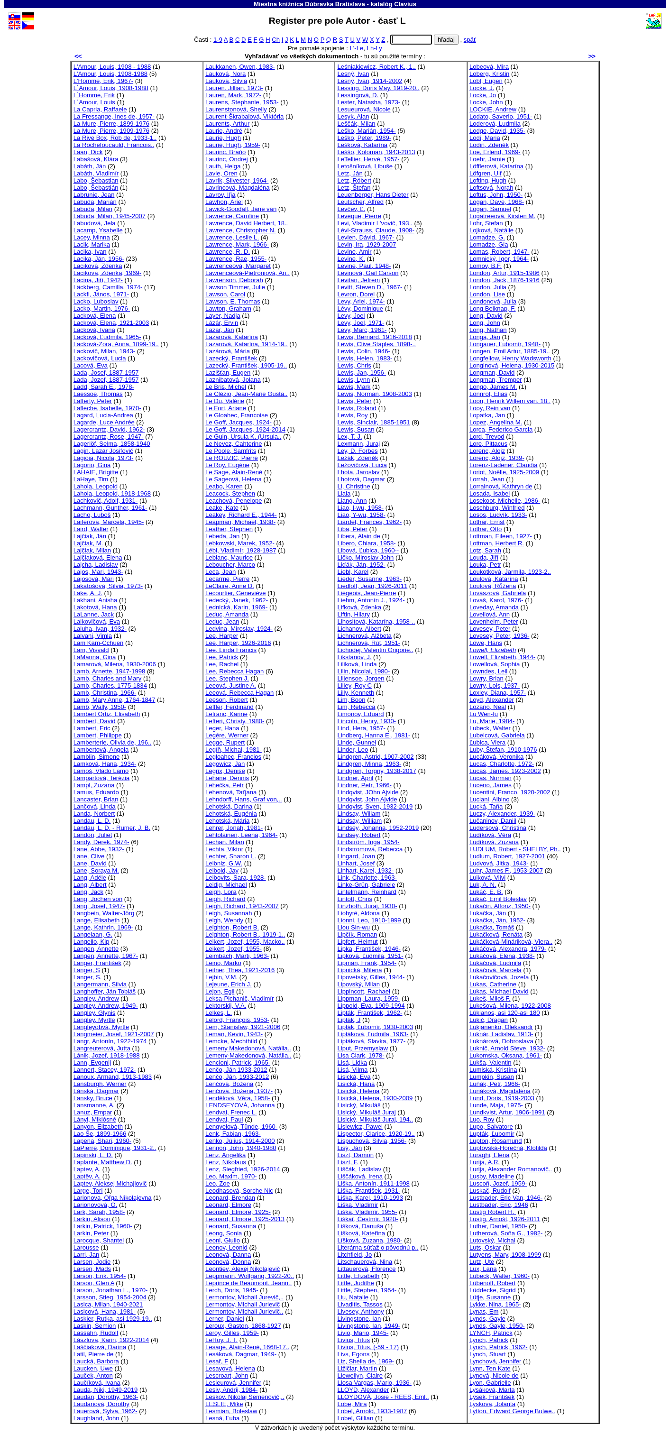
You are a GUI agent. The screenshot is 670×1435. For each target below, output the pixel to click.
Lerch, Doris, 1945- (231, 1290)
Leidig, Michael (226, 884)
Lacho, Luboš (92, 514)
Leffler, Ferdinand (229, 706)
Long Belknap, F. (492, 308)
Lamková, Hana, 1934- (105, 763)
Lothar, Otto (485, 529)
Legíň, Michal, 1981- (233, 749)
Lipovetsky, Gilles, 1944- (370, 977)
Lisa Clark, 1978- (360, 1055)
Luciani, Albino (489, 799)
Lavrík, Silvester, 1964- (236, 180)
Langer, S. (87, 977)
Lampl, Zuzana (94, 785)
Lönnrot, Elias (488, 393)
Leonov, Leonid (226, 1247)
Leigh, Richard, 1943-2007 (242, 906)
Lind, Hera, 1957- (361, 728)
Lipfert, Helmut (357, 941)
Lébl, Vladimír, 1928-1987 (240, 550)
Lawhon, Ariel (224, 201)
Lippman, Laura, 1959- (368, 998)
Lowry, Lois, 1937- (494, 685)
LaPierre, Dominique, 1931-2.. (114, 1147)
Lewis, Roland (356, 408)
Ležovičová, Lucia (361, 465)
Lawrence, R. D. (227, 251)
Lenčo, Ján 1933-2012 (236, 1069)
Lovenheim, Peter (493, 621)
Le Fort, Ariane (225, 408)
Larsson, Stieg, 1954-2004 (110, 1297)
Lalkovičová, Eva (96, 621)
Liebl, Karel (352, 571)
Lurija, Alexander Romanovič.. (510, 1169)
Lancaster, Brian (96, 799)
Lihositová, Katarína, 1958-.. (376, 621)
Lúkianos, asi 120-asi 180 (504, 1012)
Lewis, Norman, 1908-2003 (374, 393)
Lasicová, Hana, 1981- (104, 1311)
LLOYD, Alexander (363, 1389)
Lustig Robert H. (492, 1211)
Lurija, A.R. (484, 1162)
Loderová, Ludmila (495, 123)
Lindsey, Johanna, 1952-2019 (378, 827)
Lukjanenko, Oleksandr (501, 1026)
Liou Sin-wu (353, 927)
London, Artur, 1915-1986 (504, 272)
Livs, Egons (353, 1354)
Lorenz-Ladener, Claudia (503, 465)
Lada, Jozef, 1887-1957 (106, 379)
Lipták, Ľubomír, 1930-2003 (375, 1026)
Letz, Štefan (353, 187)
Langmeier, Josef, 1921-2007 (113, 1034)
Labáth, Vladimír (96, 173)
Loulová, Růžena (492, 585)
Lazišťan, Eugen (227, 372)
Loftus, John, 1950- (496, 194)
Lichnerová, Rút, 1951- (368, 642)
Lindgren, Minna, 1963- (369, 763)
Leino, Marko (223, 962)
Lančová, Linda (94, 806)
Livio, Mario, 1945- (362, 1332)
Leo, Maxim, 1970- (231, 1176)
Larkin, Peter (91, 1233)
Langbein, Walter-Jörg (104, 913)
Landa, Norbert (94, 813)
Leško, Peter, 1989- (364, 137)
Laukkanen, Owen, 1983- (240, 66)
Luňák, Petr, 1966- (494, 1083)
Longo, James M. (493, 386)
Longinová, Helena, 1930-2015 (511, 365)
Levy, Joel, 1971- (360, 322)
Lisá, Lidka (352, 1062)
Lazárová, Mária (227, 351)
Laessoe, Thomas (98, 393)
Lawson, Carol (225, 294)
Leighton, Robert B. (232, 927)
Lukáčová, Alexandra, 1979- (508, 948)
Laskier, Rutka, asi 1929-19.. (112, 1318)
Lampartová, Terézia (101, 778)
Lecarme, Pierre (227, 578)
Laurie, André (223, 130)
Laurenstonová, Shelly (236, 109)
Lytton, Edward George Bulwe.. (512, 1411)
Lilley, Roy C (354, 685)
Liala (343, 493)
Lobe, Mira (352, 1403)
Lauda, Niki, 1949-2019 (105, 1389)
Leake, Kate (222, 507)
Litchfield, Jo (354, 1254)
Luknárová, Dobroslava (501, 1041)
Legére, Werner (226, 735)
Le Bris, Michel (225, 386)
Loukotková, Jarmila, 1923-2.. (510, 571)
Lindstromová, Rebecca (370, 849)
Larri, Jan (86, 1254)
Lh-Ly (374, 48)
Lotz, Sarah (485, 550)
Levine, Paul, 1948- (364, 265)
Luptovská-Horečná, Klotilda (508, 1147)
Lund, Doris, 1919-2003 (501, 1098)
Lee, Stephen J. (227, 678)
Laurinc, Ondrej (226, 159)
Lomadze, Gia (488, 244)
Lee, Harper (221, 635)
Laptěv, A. (87, 1176)
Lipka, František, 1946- (368, 948)
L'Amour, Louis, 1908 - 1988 (112, 66)
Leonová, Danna (228, 1254)
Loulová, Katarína (493, 578)
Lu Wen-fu (483, 714)
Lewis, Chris (354, 365)
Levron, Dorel (356, 294)
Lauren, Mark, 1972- (233, 95)
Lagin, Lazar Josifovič (103, 450)
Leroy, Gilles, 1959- (232, 1332)
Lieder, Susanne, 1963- (369, 578)
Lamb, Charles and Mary (107, 678)
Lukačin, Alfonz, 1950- (500, 906)
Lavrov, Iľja (220, 194)
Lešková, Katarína (362, 144)
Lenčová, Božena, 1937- (239, 1091)
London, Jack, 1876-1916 (504, 280)
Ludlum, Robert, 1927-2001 (507, 856)
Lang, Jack (88, 891)
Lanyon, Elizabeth (98, 1126)
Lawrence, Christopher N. (240, 230)
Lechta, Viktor (224, 849)
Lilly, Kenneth (355, 692)
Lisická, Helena (358, 1091)
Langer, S (86, 970)
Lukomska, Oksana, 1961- (505, 1055)
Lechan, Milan (224, 842)
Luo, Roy (481, 1119)
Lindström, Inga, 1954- (368, 842)
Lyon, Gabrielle (490, 1382)
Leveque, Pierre (359, 216)
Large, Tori (88, 1190)
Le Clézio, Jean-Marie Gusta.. (246, 393)
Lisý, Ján (349, 1147)
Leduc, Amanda (226, 614)
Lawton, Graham (228, 308)
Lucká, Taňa (486, 806)
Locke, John (486, 102)
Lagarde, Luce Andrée (104, 422)
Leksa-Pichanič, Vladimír (239, 998)
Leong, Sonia (223, 1233)
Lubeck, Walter (490, 728)
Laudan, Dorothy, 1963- (105, 1396)
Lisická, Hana (356, 1083)
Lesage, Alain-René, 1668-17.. (247, 1347)
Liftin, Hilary (353, 614)
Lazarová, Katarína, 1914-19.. (246, 344)
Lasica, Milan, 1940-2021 (108, 1304)
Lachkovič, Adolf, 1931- (105, 500)
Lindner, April (355, 778)
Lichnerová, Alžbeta (364, 635)
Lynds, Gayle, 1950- (497, 1325)
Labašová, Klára (96, 159)
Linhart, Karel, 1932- (365, 870)
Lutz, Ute (481, 1261)
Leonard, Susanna (230, 1226)
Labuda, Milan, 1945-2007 (109, 216)
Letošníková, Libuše (365, 166)
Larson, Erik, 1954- (99, 1275)
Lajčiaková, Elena (97, 557)
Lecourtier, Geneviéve (235, 593)
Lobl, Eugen (486, 80)
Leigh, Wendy (224, 920)
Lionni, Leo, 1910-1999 (369, 920)
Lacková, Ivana (94, 329)
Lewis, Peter (354, 401)
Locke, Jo (482, 95)
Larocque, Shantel (98, 1240)
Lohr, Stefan (486, 223)
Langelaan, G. (92, 934)
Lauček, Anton (93, 1375)
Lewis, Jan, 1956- (361, 372)
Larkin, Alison (91, 1219)
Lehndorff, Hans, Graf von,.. (243, 799)
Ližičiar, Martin (357, 1368)
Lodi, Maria (484, 137)
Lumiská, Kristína (493, 1069)
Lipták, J (348, 1019)
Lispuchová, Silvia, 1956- (371, 1140)
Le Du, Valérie (224, 401)
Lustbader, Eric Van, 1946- (505, 1197)
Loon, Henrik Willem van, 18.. (510, 401)
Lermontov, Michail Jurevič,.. (244, 1297)
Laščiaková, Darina (100, 1347)
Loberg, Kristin (489, 73)
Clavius (405, 4)
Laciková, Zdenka (97, 265)
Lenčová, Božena (229, 1083)
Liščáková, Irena (359, 1176)
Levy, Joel (351, 315)
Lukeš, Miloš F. (490, 998)
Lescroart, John (226, 1375)
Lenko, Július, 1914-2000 (240, 1140)
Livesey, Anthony (360, 1311)
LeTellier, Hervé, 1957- (368, 159)
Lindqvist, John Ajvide (367, 799)
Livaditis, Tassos (359, 1304)
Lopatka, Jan (487, 415)
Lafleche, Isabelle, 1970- (107, 408)
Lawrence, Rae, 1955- (235, 258)
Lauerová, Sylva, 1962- (105, 1411)
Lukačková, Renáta (496, 934)
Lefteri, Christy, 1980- (234, 721)
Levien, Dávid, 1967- (365, 237)
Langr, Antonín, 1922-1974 (110, 1041)
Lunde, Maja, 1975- (496, 1105)
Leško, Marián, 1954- (366, 130)
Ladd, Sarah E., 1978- (103, 386)
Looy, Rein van (489, 408)
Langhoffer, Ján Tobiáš (104, 991)
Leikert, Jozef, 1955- (233, 948)
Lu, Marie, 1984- (491, 721)
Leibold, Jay (222, 870)
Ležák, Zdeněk (357, 457)
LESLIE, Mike (224, 1403)
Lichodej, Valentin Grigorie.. (375, 649)
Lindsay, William (359, 820)
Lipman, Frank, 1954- (366, 962)
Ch (276, 39)
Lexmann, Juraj (358, 443)
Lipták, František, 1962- (369, 1012)
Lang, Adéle (89, 877)
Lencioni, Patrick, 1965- (237, 1062)
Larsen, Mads (92, 1268)
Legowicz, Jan (225, 763)
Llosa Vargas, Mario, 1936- (374, 1382)
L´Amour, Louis (94, 102)
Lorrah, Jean (487, 479)
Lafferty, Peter (92, 401)
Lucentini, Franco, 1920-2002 (510, 792)
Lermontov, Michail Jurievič (242, 1304)
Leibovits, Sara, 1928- (235, 877)
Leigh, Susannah (228, 913)
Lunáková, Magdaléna (500, 1091)
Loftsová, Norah (491, 187)
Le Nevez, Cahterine (233, 443)
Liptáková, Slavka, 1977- (371, 1041)
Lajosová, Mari (93, 578)
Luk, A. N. (482, 884)
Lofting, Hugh (487, 180)
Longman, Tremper (495, 379)
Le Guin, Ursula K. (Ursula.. (243, 436)
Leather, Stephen (229, 529)
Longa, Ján (484, 336)
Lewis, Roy (352, 415)
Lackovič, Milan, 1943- (104, 351)
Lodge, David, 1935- (497, 130)
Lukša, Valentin (490, 1062)
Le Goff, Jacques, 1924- (238, 422)
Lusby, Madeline (491, 1176)
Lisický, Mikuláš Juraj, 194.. (375, 1119)
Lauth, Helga (222, 166)
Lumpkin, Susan (491, 1076)
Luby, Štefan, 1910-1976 (503, 749)
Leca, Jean (220, 571)
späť (470, 39)
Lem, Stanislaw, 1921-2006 (242, 1026)
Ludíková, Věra (490, 834)
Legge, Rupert (225, 742)
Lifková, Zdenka (359, 607)
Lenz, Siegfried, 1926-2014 (242, 1169)
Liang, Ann (352, 500)
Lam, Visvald (91, 649)
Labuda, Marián (95, 201)
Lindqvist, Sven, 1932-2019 (375, 806)
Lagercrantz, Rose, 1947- (108, 436)
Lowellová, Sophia (494, 664)
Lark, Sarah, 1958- (99, 1211)
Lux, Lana (483, 1268)
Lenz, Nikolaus (225, 1162)
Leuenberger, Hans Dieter (372, 194)
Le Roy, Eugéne (227, 465)
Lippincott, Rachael (363, 991)
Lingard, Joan (356, 856)
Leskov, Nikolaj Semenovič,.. (245, 1396)
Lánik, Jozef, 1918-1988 (106, 1055)
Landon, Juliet (92, 834)
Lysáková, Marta (492, 1389)
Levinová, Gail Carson (367, 272)
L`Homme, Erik (94, 95)
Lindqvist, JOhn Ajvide (367, 792)
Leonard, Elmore (228, 1204)
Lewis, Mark (353, 386)
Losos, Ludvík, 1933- (498, 514)
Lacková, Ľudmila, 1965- (107, 336)
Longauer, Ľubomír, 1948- (505, 344)
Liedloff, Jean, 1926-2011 (372, 585)
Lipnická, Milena (359, 970)
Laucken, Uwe (93, 1368)
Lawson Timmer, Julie (235, 287)
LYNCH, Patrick (491, 1332)
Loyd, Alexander (491, 699)
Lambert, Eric (91, 728)
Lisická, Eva (353, 1076)
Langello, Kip (91, 941)
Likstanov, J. (354, 657)
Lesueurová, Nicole (363, 109)
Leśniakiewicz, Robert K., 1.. (376, 66)
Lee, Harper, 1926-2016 (238, 642)
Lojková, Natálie (491, 230)
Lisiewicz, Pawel (359, 1126)
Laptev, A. (87, 1169)
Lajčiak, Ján (89, 536)
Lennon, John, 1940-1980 (240, 1147)
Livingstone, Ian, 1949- (368, 1325)
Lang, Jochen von (98, 898)
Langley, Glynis (94, 1012)
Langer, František (97, 962)
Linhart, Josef (356, 863)
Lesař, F (216, 1361)
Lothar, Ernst (487, 521)
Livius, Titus (353, 1339)
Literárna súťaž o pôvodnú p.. (377, 1247)
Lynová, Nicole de (494, 1375)
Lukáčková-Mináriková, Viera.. (510, 941)
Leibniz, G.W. (223, 863)
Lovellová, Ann (489, 614)
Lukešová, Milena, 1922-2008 (510, 1005)
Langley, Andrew (96, 998)
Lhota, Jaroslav (358, 472)
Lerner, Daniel (224, 1318)
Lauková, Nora (225, 73)
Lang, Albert (90, 884)
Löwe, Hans (485, 642)
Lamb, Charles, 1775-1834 (110, 685)
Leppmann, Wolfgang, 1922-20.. (249, 1275)
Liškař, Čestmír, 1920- (367, 1219)
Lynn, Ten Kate (490, 1368)
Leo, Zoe (217, 1183)
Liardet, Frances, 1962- (369, 521)
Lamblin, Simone (96, 756)
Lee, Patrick (221, 657)
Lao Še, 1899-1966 (100, 1133)
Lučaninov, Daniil (492, 820)
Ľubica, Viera (487, 742)
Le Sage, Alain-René (233, 472)
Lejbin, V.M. (221, 977)
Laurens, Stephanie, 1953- (242, 102)
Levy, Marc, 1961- (361, 329)
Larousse (86, 1247)
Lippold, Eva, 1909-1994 (370, 1005)
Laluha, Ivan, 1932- (100, 628)
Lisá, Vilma (352, 1069)
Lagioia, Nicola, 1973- (103, 457)
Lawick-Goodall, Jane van (240, 208)
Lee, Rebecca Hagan (234, 671)
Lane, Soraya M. (96, 870)
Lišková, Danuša (360, 1226)
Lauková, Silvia (226, 80)
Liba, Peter (352, 529)
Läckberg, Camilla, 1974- (108, 287)
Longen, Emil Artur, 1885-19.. (509, 351)
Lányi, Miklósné (94, 1119)
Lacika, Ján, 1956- (98, 258)
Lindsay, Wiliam (358, 813)
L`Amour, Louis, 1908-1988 (110, 88)
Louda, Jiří (483, 557)
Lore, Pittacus (488, 443)
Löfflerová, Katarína (496, 166)
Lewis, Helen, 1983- (364, 358)
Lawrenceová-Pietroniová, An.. (247, 272)
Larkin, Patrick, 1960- (102, 1226)
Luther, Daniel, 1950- (498, 1226)
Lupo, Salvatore (491, 1126)
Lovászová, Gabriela (497, 593)
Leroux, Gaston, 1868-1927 (243, 1325)
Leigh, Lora (221, 891)
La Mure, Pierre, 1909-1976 (111, 130)
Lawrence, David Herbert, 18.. (246, 223)
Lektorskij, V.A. (225, 1005)
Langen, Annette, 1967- (105, 955)
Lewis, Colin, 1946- (363, 351)
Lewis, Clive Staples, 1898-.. (376, 344)
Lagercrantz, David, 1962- (109, 429)
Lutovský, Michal (492, 1240)
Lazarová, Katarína (231, 336)
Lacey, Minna (91, 237)
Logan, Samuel (490, 208)
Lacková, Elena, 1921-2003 (111, 322)
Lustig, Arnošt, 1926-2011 (504, 1219)
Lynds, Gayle (487, 1318)
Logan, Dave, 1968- (496, 201)
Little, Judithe (355, 1283)
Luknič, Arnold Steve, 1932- (507, 1048)
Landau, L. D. (92, 820)
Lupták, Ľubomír (491, 1133)
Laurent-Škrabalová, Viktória (244, 116)
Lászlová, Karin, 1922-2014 (111, 1339)
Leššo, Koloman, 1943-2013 (376, 152)
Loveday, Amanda (494, 607)
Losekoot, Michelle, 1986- (504, 500)
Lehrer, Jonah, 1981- (234, 827)
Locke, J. (481, 88)
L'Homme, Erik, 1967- (103, 80)
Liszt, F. (347, 1162)
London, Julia (487, 287)
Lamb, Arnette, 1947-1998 (109, 671)
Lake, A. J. (87, 593)
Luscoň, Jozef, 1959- (498, 1183)
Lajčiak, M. (88, 543)
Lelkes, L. (218, 1012)
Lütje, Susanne (490, 1297)
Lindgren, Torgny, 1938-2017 (376, 770)
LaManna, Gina (94, 657)
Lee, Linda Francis (231, 649)
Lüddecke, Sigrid (492, 1290)
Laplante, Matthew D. (102, 1162)
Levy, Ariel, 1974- (361, 301)
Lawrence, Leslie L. (232, 237)
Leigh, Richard (225, 898)
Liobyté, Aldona (358, 913)
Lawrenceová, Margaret (238, 265)
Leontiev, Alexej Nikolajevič (242, 1268)
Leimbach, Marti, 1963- (237, 955)
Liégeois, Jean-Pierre (366, 593)
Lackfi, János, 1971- (101, 294)
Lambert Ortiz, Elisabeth (106, 714)
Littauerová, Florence (366, 1268)
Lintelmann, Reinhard (366, 891)
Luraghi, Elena (489, 1155)
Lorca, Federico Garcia (500, 429)
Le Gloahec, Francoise (236, 415)
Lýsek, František (491, 1396)
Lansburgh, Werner (100, 1083)
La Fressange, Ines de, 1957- (114, 116)
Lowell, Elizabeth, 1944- (502, 657)
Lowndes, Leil (488, 671)
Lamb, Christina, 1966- (105, 692)
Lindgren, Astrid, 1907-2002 (375, 756)
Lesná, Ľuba (222, 1418)
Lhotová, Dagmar (361, 479)
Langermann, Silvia (100, 984)
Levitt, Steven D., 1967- (369, 287)
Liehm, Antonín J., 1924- (370, 600)
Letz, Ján (349, 173)
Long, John (484, 322)
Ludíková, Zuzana (494, 842)
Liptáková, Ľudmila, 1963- (372, 1034)
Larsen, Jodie (92, 1261)
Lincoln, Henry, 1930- (366, 721)
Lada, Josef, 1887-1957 (106, 372)
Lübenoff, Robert (492, 1283)
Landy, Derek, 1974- (101, 842)
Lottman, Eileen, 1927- (500, 536)
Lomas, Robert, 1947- (499, 251)
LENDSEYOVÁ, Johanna (240, 1105)
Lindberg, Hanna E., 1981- (373, 735)
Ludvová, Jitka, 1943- (499, 863)
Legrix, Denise (225, 770)
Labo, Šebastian (96, 180)
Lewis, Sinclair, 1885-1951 (373, 422)
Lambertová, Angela (101, 749)
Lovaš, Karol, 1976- (496, 600)
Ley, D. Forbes (357, 450)
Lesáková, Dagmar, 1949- (240, 1354)
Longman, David (491, 372)
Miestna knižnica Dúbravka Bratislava (309, 4)
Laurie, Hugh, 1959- (232, 144)
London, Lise (487, 294)
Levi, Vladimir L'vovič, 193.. (374, 223)
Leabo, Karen (224, 486)
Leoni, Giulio (222, 1240)
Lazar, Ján (219, 329)
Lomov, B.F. (485, 265)
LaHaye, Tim (91, 479)
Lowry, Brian (486, 678)
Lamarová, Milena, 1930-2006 (114, 664)
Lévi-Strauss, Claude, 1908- (375, 230)
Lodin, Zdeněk (489, 144)
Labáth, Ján (89, 166)
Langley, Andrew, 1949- (105, 1005)
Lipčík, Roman (357, 934)
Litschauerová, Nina (364, 1261)
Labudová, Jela (94, 223)
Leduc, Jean (222, 621)
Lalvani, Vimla (92, 635)
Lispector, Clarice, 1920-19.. (375, 1133)
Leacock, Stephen (230, 493)
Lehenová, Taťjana (231, 792)
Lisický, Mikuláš (358, 1105)
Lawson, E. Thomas (232, 301)
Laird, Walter (91, 529)
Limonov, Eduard (360, 714)
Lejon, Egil (219, 991)
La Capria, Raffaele (100, 109)
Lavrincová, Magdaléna (237, 187)
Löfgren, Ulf (485, 173)
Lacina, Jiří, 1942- (98, 280)
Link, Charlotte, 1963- (366, 877)
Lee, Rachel (222, 664)
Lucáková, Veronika (496, 756)
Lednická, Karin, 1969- (236, 607)
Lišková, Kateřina (361, 1233)
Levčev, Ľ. (351, 208)
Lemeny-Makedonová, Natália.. (248, 1055)
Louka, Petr (485, 564)
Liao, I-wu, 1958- (360, 507)
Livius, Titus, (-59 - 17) (368, 1347)
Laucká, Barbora (96, 1361)
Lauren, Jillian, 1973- (234, 88)
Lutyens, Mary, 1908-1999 (505, 1254)
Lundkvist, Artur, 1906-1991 (507, 1112)
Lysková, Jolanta (492, 1403)
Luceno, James (490, 785)
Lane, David (90, 863)
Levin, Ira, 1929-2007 (366, 244)
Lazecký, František (231, 358)
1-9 (217, 39)
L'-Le (357, 48)
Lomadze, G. (487, 237)
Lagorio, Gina (92, 465)
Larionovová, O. (95, 1204)
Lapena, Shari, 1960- (102, 1140)
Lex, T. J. (349, 436)
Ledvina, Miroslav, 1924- (239, 628)
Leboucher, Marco (230, 564)
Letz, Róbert (354, 180)
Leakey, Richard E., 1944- (241, 514)
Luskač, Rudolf (490, 1190)
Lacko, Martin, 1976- (101, 308)
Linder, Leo (352, 749)
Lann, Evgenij (92, 1062)
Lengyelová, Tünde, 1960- (241, 1126)
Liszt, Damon (355, 1155)
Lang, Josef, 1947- (99, 906)
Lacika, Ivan (90, 251)
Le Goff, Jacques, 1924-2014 (245, 429)
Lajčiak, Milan (92, 550)
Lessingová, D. (357, 95)
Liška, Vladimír (357, 1204)
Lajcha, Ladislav (95, 564)
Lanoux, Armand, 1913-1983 (112, 1076)
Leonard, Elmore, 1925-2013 (245, 1219)
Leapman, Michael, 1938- (240, 521)
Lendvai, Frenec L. (231, 1112)
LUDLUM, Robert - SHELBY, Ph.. (515, 849)
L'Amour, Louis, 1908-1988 (110, 73)
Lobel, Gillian (355, 1418)
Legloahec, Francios (233, 756)
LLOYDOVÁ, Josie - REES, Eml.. (383, 1396)
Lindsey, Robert (358, 834)
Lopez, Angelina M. (496, 422)
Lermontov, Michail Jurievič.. (244, 1311)
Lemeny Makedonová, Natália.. (248, 1048)
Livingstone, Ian (359, 1318)
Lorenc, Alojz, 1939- (496, 457)
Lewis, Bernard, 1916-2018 (374, 336)
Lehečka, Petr (224, 785)
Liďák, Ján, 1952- (361, 564)
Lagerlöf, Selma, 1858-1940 (111, 443)
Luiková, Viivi (487, 877)
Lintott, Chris (354, 898)
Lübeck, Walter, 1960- (499, 1275)
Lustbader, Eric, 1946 (498, 1204)
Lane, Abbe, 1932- (98, 849)
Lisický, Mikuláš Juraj (366, 1112)
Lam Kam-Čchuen (98, 642)
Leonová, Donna (228, 1261)
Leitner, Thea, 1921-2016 (240, 970)
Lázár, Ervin (221, 322)
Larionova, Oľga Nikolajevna (112, 1197)
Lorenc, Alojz (487, 450)
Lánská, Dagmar (96, 1091)
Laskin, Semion (94, 1325)
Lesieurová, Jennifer (233, 1382)
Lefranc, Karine (226, 714)
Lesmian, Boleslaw (231, 1411)
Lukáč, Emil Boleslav (498, 898)
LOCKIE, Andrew (492, 109)
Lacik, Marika (91, 244)
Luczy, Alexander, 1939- (502, 813)
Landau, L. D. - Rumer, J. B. (111, 827)
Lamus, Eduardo (96, 792)
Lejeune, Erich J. (228, 984)
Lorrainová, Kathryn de (500, 486)
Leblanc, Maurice (229, 557)
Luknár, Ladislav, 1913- (501, 1034)
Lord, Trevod (487, 436)
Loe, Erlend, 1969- (495, 152)
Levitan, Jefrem (358, 280)
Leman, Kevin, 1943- (234, 1034)
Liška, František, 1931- (368, 1190)
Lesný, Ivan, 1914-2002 (369, 80)
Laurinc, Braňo (225, 152)
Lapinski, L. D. (93, 1155)
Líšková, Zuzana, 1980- (369, 1240)
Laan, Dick (88, 152)
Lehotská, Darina (228, 806)
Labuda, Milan (92, 208)
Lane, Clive (89, 856)
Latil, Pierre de (93, 1354)
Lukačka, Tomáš (491, 927)
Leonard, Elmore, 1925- (238, 1211)
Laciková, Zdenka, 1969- (107, 272)
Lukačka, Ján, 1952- (497, 920)
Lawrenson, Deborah (234, 280)
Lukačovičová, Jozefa (499, 977)
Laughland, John (96, 1418)
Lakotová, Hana (95, 607)
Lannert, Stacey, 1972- (104, 1069)
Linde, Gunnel (356, 742)
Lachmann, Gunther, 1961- (110, 507)
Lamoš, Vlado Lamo (101, 770)
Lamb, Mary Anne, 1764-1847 (114, 699)
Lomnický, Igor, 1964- (499, 258)
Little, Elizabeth (358, 1275)
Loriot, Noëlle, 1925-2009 (504, 472)
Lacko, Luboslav (96, 301)
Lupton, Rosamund (495, 1140)
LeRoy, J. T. (221, 1339)
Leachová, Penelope (233, 500)
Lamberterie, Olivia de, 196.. (112, 742)
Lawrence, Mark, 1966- (237, 244)
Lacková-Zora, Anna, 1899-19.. (116, 344)
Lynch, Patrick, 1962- (498, 1347)
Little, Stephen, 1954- (366, 1290)
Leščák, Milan (356, 123)
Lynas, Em (483, 1311)
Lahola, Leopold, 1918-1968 (112, 493)
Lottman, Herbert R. (496, 543)
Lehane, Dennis (227, 778)
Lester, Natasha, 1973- (368, 102)
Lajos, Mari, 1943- (98, 571)
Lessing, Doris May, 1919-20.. (378, 88)
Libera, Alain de (358, 536)
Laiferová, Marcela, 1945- (108, 521)
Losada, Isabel (489, 493)
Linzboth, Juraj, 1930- (367, 906)
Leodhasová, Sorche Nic (239, 1190)
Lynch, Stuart (487, 1354)
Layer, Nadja (222, 315)
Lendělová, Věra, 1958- (237, 1098)
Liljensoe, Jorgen (360, 678)
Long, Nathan (488, 329)
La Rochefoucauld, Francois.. (114, 144)
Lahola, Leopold (95, 486)
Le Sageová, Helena (233, 479)
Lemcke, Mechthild (231, 1041)
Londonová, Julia (492, 301)
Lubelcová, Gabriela (497, 735)
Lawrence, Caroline (232, 216)
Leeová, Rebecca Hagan (239, 692)
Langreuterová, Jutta (101, 1048)
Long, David (486, 315)
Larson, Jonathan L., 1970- (110, 1290)
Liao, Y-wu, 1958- (361, 514)
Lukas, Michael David (499, 991)
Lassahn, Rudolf (96, 1332)
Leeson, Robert (226, 699)
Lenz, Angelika (225, 1155)
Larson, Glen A (93, 1283)
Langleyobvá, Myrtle (101, 1026)
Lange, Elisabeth (96, 920)
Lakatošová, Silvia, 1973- (108, 585)
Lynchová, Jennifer (495, 1361)
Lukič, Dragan (488, 1019)
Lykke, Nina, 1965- (495, 1304)
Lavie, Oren (221, 173)
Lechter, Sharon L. (230, 856)
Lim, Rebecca (356, 706)
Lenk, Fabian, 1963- (233, 1133)
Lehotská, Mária (227, 820)
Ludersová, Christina (497, 827)
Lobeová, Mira (489, 66)
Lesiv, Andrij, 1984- (231, 1389)
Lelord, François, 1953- (237, 1019)
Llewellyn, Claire (359, 1375)
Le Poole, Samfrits (230, 450)
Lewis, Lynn (353, 379)
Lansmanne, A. (94, 1105)
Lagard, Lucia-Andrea (103, 415)
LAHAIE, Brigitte (96, 472)
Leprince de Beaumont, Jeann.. (248, 1283)
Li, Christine (353, 486)
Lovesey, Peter (489, 628)
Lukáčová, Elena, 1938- (502, 955)
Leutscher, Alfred (360, 201)
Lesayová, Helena (230, 1368)
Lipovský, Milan (358, 984)
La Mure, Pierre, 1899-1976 (111, 123)
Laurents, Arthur (227, 123)
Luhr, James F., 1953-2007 (506, 870)
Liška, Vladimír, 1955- (367, 1211)
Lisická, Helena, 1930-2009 (375, 1098)
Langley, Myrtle (94, 1019)
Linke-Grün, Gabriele (366, 884)
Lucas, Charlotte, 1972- (501, 763)
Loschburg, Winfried (497, 507)
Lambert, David (94, 721)
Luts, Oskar (485, 1247)
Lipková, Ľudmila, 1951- (370, 955)
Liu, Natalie (352, 1297)
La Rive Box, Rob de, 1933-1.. (115, 137)
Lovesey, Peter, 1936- (499, 635)
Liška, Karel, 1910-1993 (370, 1197)
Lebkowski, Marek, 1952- (240, 543)
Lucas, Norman (490, 778)
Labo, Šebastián (96, 187)
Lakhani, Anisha (95, 600)
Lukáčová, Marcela (495, 970)
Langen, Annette (96, 948)
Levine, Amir (354, 251)
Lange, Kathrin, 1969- (103, 927)
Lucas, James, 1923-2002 (505, 770)
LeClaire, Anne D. (229, 585)
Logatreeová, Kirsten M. (502, 216)
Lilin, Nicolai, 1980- (363, 671)
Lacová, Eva (90, 365)
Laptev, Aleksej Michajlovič (110, 1183)
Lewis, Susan (355, 429)
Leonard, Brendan (230, 1197)
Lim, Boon (351, 699)
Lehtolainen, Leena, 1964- (241, 834)
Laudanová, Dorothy (101, 1403)
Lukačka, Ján (487, 913)
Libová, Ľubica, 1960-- (368, 550)
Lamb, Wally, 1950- (99, 706)
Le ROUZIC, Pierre (231, 457)
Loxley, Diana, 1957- (497, 692)
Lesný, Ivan (353, 73)
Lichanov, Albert (359, 628)
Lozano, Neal (487, 706)
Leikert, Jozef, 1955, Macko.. (245, 941)
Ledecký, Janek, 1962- (236, 600)
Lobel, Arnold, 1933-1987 (372, 1411)
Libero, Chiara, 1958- (366, 543)
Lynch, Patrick (488, 1339)
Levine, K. (351, 258)
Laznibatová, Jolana (233, 379)
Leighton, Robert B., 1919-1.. (245, 934)
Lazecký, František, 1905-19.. (246, 365)
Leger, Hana (222, 728)
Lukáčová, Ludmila (495, 962)
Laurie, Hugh (223, 137)
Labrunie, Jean (94, 194)
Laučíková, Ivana (96, 1382)
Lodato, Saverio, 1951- (500, 116)
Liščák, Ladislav (359, 1169)
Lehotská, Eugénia (231, 813)
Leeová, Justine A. (230, 685)
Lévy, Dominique (360, 308)
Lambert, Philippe (97, 735)
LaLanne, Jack (93, 614)
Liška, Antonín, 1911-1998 (373, 1183)
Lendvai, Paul (224, 1119)
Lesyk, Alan (353, 116)
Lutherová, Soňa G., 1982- (506, 1233)
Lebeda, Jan (222, 536)
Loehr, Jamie (487, 159)
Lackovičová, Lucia (99, 358)
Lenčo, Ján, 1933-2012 (237, 1076)
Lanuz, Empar (92, 1112)
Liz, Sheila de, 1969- (365, 1361)
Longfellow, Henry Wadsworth (510, 358)
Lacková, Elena (94, 315)
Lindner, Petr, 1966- (364, 785)
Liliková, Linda (356, 664)
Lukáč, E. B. (486, 891)
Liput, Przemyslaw (362, 1048)
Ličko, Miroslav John (365, 557)
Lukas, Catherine (492, 984)
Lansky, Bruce (92, 1098)
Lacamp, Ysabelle (98, 230)
